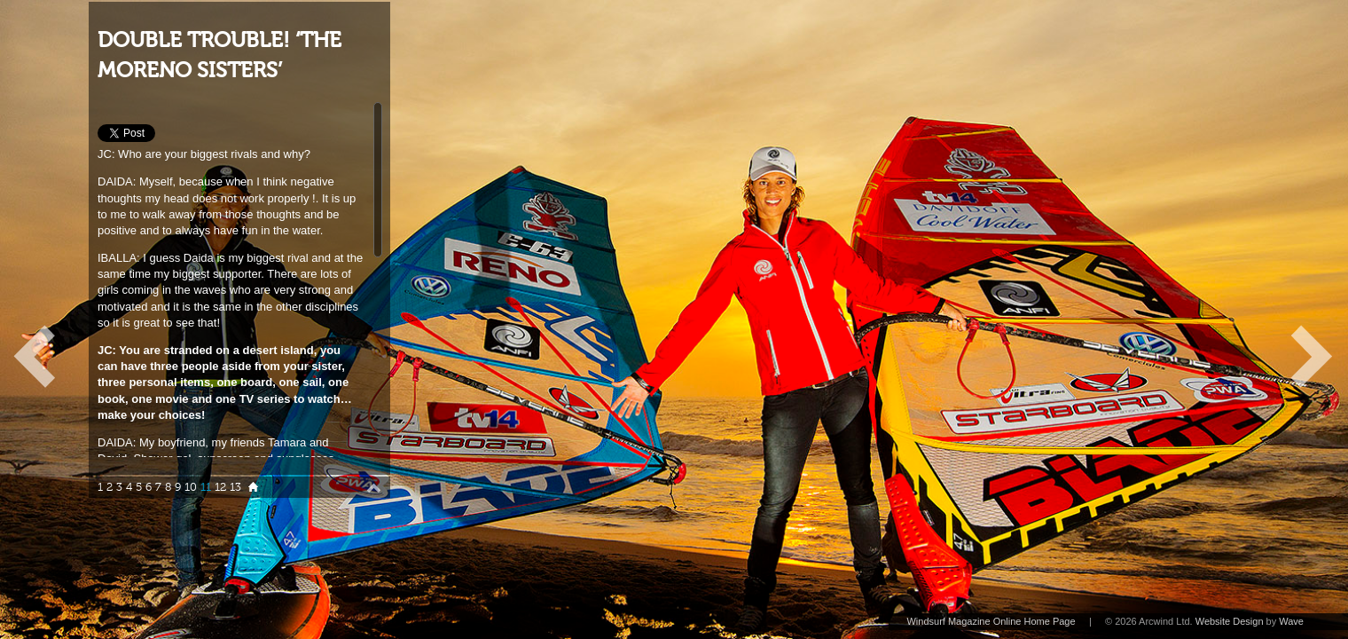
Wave (1291, 621)
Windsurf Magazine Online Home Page (990, 621)
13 (235, 487)
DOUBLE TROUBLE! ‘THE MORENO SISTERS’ (219, 55)
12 (220, 487)
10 (190, 487)
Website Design (1229, 621)
